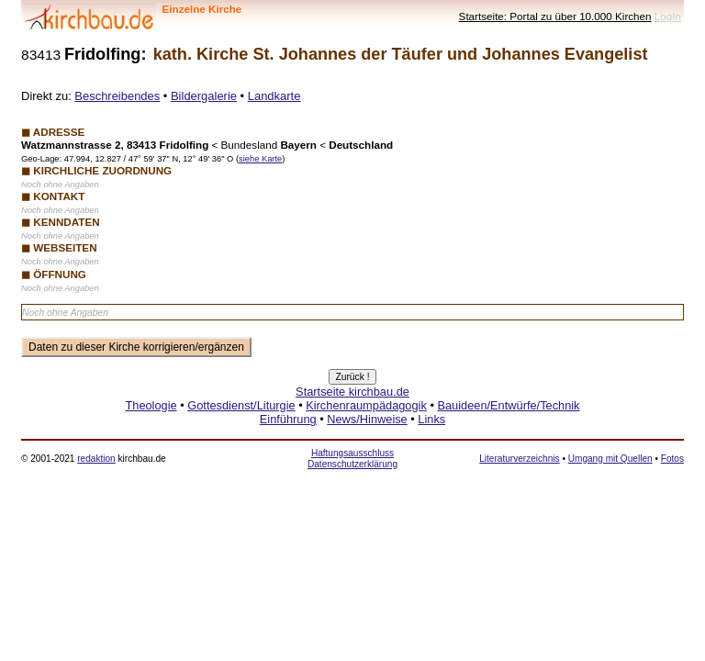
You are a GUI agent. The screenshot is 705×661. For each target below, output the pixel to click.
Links (431, 419)
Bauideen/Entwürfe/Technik (508, 405)
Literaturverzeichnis (519, 459)
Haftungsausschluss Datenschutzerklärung (352, 458)
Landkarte (274, 96)
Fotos (672, 459)
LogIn (668, 16)
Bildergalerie (204, 96)
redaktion (96, 459)
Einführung (288, 419)
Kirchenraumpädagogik (366, 405)
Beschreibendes (117, 96)
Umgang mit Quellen (610, 459)
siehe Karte (260, 158)
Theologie (150, 405)
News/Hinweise (367, 419)
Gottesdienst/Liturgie (241, 405)
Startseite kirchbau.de (352, 391)
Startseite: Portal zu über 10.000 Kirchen (555, 16)
